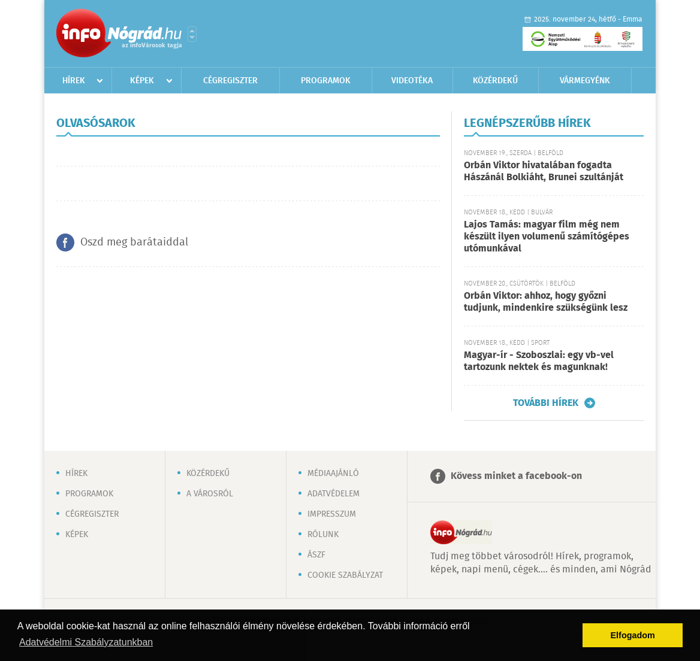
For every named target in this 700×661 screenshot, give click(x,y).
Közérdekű (495, 80)
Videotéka (412, 80)
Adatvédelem (333, 494)
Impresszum (331, 514)
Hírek (73, 80)
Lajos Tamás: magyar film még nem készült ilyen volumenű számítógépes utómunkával (546, 236)
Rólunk (323, 534)
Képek (142, 80)
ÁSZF (316, 555)
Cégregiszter (230, 80)
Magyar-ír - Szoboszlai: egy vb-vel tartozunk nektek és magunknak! (539, 361)
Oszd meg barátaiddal (134, 242)
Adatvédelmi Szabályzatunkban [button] (86, 642)
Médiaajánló (333, 473)
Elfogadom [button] (633, 635)
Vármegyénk (585, 80)
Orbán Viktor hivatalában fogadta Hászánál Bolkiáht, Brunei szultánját (543, 171)
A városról (209, 494)
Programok (326, 80)
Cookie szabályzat (345, 575)
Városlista (192, 34)
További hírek (545, 403)
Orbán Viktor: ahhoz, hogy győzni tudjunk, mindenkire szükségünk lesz (545, 302)
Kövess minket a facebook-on (516, 476)
